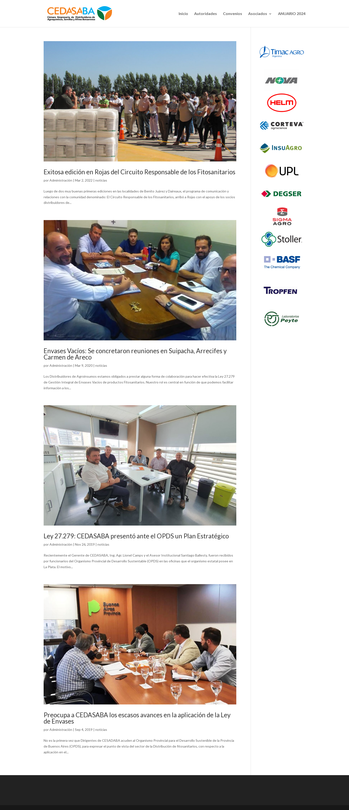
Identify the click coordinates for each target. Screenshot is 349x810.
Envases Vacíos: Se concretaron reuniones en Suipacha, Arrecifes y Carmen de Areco (135, 354)
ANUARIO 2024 (291, 13)
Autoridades (205, 13)
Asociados (257, 13)
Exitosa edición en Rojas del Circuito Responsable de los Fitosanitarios (139, 172)
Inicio (183, 13)
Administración (60, 180)
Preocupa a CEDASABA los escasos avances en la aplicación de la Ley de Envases (137, 718)
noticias (101, 180)
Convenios (232, 13)
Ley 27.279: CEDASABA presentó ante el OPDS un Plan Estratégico (136, 536)
